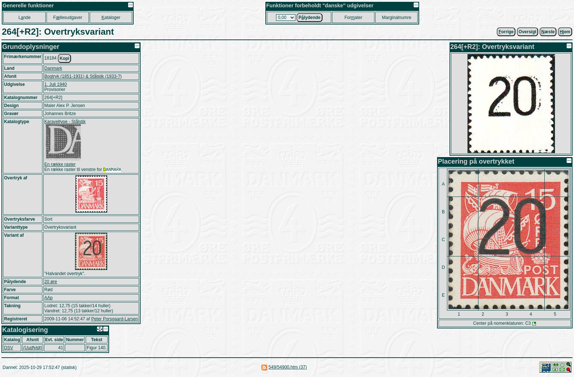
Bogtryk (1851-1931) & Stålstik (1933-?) (83, 76)
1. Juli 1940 (55, 84)
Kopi (65, 58)
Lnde (24, 17)
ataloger (110, 17)
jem (565, 31)
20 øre (50, 282)
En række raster (59, 164)
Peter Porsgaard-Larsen (114, 319)
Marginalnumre (396, 17)
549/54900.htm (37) (288, 367)
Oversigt (528, 31)
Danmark (53, 68)
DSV (8, 348)
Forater (353, 17)
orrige (506, 31)
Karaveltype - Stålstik (65, 121)
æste (548, 31)
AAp (48, 298)
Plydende (309, 17)
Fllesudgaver (67, 17)
